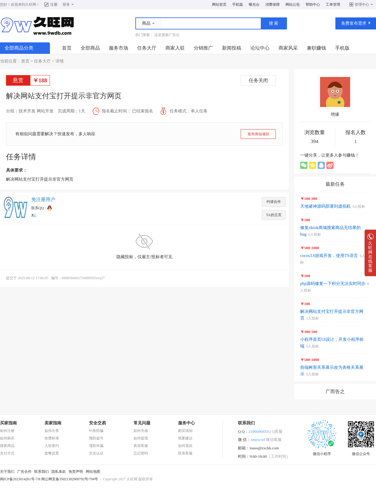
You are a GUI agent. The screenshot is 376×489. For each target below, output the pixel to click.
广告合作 (24, 471)
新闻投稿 (231, 47)
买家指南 (8, 423)
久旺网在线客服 (370, 255)
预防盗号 (96, 438)
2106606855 (265, 431)
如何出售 (52, 431)
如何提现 (141, 438)
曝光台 (254, 4)
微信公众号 (361, 452)
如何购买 (7, 438)
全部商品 (90, 47)
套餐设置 (52, 453)
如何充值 (141, 431)
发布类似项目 (258, 134)
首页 (67, 47)
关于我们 (7, 471)
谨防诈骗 (96, 446)
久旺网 (30, 4)
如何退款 (185, 446)
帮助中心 (313, 4)
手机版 (237, 4)
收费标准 (52, 438)
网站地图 (93, 471)
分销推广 (203, 47)
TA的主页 (273, 215)
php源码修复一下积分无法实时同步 (332, 283)
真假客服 (141, 446)
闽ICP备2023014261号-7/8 (20, 479)
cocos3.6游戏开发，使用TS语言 (329, 255)
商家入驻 (175, 47)
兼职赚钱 (316, 47)
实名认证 (96, 453)
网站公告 (292, 4)
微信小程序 (322, 452)
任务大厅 (146, 47)
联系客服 (185, 453)
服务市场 (118, 47)
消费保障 (272, 4)
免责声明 (76, 471)
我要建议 (185, 438)
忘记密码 (141, 453)
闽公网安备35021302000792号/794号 (69, 479)
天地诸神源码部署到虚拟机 (325, 206)
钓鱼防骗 (96, 431)
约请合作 (274, 202)
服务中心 (186, 423)
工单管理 (333, 4)
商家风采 (288, 47)
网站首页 (219, 4)
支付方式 (7, 453)
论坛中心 (260, 47)
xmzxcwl (266, 439)
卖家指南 (53, 423)
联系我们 (41, 471)
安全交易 (97, 423)
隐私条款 (58, 471)
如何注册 (7, 431)
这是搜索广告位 (167, 35)
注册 (53, 4)
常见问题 (142, 423)
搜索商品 (7, 446)
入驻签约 (52, 446)
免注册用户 (43, 199)
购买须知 (185, 431)
